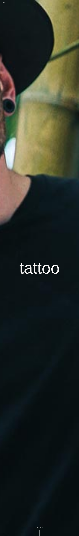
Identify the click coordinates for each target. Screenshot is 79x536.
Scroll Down (39, 527)
